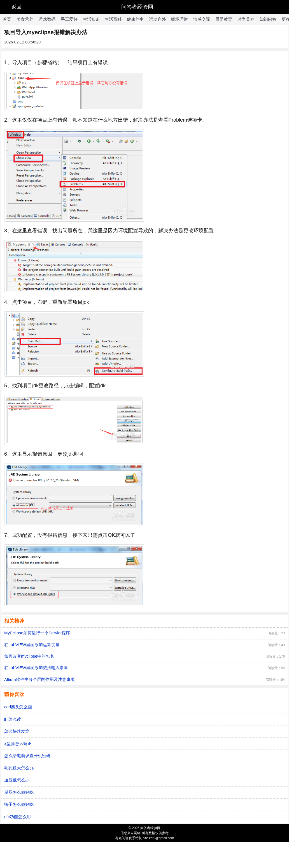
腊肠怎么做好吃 (19, 792)
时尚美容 (245, 19)
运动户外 (157, 19)
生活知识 (91, 19)
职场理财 (179, 19)
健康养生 (135, 19)
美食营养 (25, 19)
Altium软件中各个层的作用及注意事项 (39, 679)
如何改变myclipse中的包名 (29, 656)
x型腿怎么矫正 (18, 743)
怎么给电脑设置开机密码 (27, 755)
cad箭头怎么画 (18, 706)
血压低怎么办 (16, 780)
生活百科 (113, 19)
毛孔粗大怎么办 (19, 768)
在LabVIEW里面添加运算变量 (32, 644)
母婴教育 (223, 19)
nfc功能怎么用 (17, 816)
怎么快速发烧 (16, 731)
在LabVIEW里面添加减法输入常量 (36, 667)
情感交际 (201, 19)
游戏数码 (47, 19)
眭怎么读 (12, 719)
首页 (7, 19)
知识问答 (268, 19)
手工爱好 (69, 19)
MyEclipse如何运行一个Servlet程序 (37, 632)
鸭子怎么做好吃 (19, 804)
